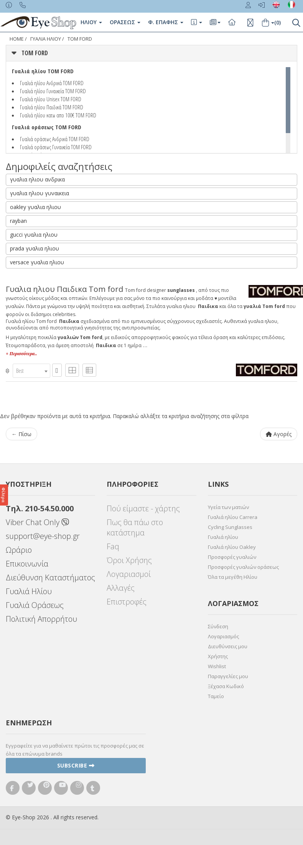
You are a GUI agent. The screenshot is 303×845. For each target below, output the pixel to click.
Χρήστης (218, 656)
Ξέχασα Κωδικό (226, 686)
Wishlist (217, 666)
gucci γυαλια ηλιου (34, 234)
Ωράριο (19, 550)
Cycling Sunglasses (230, 527)
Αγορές (278, 434)
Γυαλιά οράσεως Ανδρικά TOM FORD (54, 139)
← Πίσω (21, 434)
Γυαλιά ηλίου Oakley (232, 547)
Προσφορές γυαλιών (232, 556)
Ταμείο (216, 696)
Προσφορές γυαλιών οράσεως (243, 566)
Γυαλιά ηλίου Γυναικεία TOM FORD (53, 91)
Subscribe (76, 765)
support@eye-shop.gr (43, 536)
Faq (113, 546)
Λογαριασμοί (129, 574)
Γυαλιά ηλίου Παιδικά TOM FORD (51, 107)
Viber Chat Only (37, 522)
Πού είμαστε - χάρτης (143, 508)
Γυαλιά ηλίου (223, 537)
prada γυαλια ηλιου (34, 248)
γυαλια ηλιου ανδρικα (37, 179)
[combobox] (31, 371)
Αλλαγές (121, 588)
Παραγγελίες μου (228, 676)
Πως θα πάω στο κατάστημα (135, 527)
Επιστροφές (127, 601)
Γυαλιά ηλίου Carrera (232, 517)
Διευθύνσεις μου (227, 646)
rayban (18, 220)
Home (17, 39)
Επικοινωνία (27, 563)
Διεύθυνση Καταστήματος (50, 577)
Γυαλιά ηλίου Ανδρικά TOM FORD (52, 83)
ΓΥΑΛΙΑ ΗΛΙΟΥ (45, 39)
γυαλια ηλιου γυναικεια (39, 193)
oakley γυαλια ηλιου (35, 207)
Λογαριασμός (223, 636)
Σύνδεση (218, 626)
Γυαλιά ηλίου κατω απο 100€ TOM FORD (58, 115)
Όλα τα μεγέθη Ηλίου (232, 576)
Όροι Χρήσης (129, 560)
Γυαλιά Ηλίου (29, 591)
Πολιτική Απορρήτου (41, 619)
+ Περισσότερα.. (21, 353)
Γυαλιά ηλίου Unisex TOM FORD (50, 99)
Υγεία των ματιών (228, 507)
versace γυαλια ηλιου (37, 262)
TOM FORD (80, 39)
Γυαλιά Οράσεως (35, 605)
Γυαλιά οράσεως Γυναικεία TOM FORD (56, 147)
